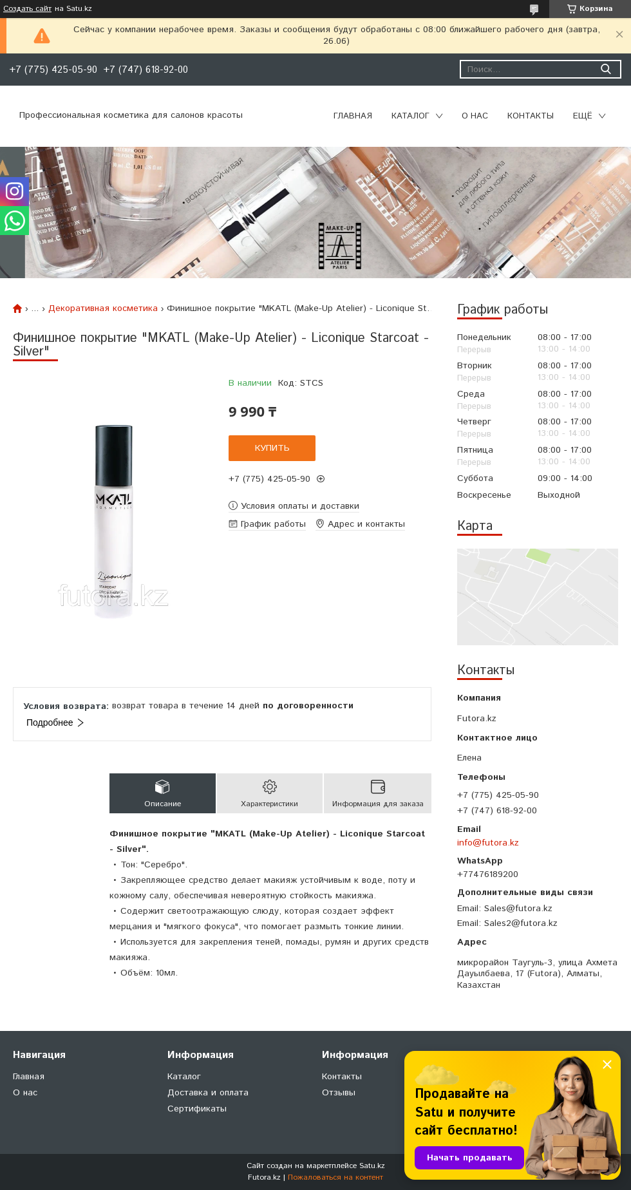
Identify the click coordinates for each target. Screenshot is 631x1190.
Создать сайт (27, 9)
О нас (475, 116)
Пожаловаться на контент (335, 1177)
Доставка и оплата (208, 1092)
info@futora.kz (488, 842)
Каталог (410, 116)
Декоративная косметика (103, 308)
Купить (272, 448)
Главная (353, 116)
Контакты (530, 116)
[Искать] (605, 69)
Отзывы (338, 1092)
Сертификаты (197, 1108)
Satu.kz (372, 1165)
